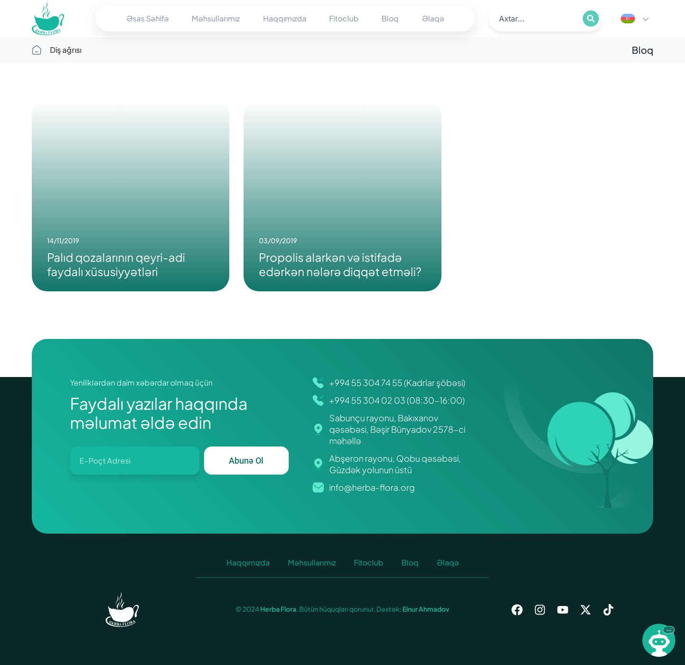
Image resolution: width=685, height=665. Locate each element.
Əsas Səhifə (148, 18)
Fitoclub (344, 18)
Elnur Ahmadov (425, 609)
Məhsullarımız (216, 18)
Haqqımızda (284, 18)
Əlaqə (433, 18)
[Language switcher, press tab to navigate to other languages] (634, 18)
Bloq (390, 18)
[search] (535, 18)
